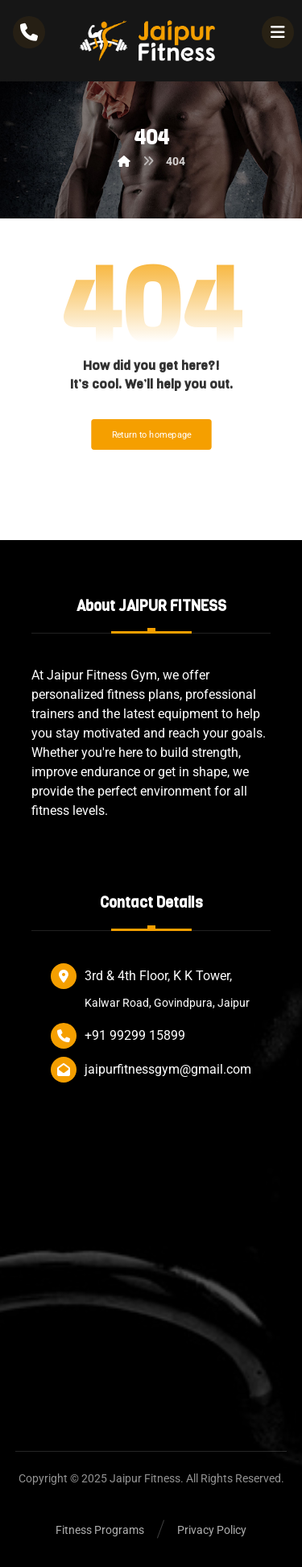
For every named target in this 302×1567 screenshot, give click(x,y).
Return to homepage (151, 435)
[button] (278, 32)
